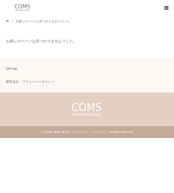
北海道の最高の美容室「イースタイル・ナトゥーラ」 (75, 132)
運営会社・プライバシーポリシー (30, 82)
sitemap (11, 68)
